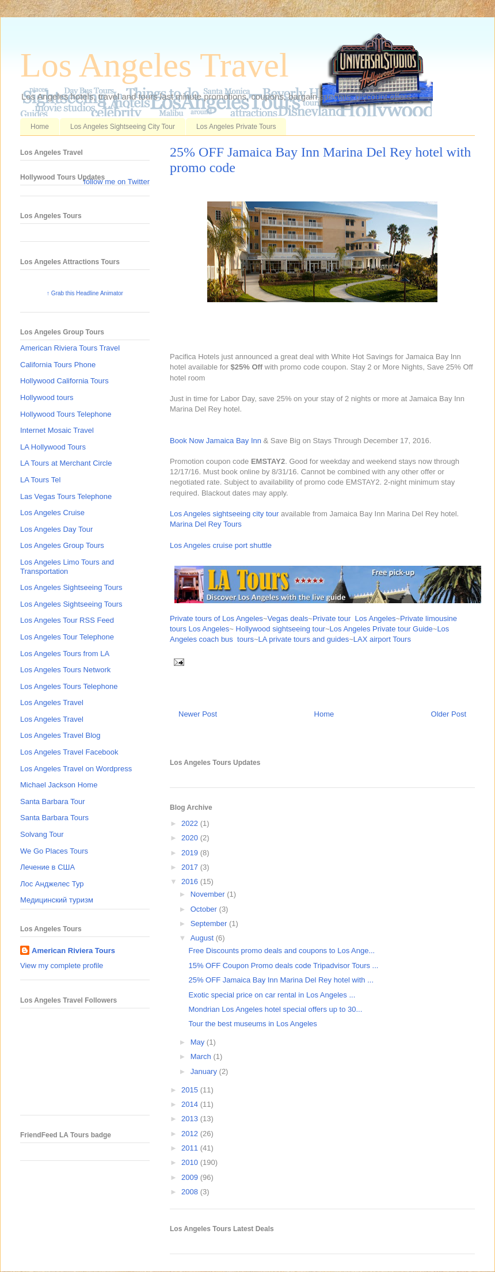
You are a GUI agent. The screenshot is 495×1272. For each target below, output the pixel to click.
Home (40, 127)
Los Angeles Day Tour (56, 529)
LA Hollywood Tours (53, 447)
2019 (190, 852)
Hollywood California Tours (64, 380)
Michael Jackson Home (58, 784)
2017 (190, 867)
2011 (190, 1148)
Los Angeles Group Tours (62, 545)
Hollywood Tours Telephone (66, 414)
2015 (190, 1090)
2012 (190, 1133)
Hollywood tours (47, 397)
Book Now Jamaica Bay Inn (215, 440)
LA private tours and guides (303, 639)
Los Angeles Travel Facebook (69, 752)
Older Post (448, 714)
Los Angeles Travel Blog (60, 735)
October (205, 909)
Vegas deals (287, 618)
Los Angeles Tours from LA (64, 653)
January (205, 1071)
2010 (190, 1162)
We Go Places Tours (54, 851)
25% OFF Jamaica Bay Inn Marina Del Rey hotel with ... (281, 980)
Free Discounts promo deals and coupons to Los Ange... (281, 950)
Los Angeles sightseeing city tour (224, 513)
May (199, 1042)
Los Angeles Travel (154, 65)
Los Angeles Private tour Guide (381, 628)
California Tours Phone (58, 364)
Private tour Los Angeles (354, 618)
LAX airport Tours (382, 639)
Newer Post (197, 714)
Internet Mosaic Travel (57, 430)
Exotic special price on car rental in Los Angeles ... (271, 995)
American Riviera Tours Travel (70, 348)
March (202, 1056)
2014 (190, 1104)
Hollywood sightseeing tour (280, 628)
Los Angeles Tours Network (65, 669)
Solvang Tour (42, 834)
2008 (190, 1191)
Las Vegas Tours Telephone (66, 496)
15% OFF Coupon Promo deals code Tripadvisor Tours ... (283, 965)
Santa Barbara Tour (52, 801)
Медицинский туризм (56, 900)
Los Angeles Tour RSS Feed (67, 620)
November (209, 894)
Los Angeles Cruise (52, 512)
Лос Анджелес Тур (52, 883)
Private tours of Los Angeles (216, 618)
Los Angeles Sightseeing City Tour (122, 127)
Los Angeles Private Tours (236, 127)
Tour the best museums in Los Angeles (252, 1023)
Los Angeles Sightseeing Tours (71, 587)
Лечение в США (47, 867)
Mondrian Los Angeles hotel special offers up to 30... (275, 1009)
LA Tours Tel (40, 479)
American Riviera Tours (73, 950)
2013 (190, 1118)
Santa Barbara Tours (54, 817)
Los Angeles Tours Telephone (68, 686)
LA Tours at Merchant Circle (66, 463)
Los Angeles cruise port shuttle (221, 545)
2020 (190, 837)
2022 (190, 823)
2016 (190, 881)
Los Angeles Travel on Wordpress (76, 768)
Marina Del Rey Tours (206, 524)
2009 (190, 1177)
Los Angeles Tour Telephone (67, 637)
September (210, 923)
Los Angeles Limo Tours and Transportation (67, 567)
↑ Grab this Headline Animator (85, 293)
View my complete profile (61, 965)
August (203, 938)
